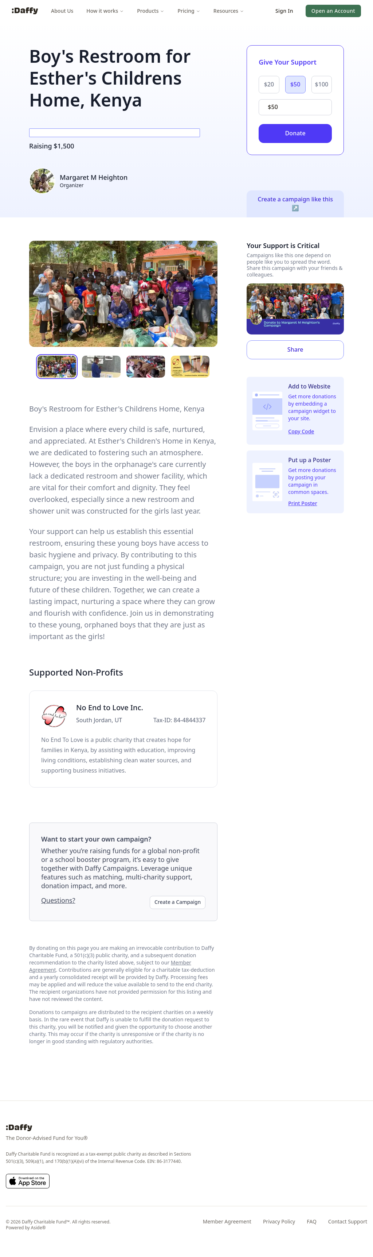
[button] (284, 11)
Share (295, 349)
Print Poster (302, 503)
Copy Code (301, 431)
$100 (322, 84)
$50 (295, 84)
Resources (228, 10)
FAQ (312, 1221)
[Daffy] (25, 11)
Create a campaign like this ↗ (295, 203)
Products (150, 10)
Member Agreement (227, 1221)
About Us (62, 10)
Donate (295, 133)
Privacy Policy (279, 1221)
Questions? (58, 900)
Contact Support (347, 1221)
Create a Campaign (177, 901)
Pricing (188, 10)
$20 (269, 84)
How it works (105, 10)
